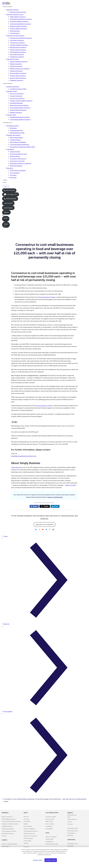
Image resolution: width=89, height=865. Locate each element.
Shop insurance (15, 31)
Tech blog (13, 175)
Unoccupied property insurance (20, 108)
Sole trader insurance (17, 54)
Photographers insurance (18, 73)
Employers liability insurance (19, 21)
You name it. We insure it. (18, 158)
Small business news (16, 130)
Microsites (13, 177)
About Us (6, 624)
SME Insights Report (16, 137)
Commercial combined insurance (21, 38)
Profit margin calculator (18, 170)
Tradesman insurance (17, 57)
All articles (13, 128)
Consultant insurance (17, 40)
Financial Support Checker (47, 297)
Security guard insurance (18, 78)
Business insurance (7, 6)
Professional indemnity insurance (21, 19)
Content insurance (16, 96)
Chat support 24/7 (10, 194)
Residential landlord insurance (20, 117)
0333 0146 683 (9, 191)
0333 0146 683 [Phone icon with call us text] (10, 198)
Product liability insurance (18, 28)
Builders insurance (16, 64)
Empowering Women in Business (20, 163)
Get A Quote (8, 203)
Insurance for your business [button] (15, 35)
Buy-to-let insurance (16, 93)
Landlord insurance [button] (12, 86)
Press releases (7, 711)
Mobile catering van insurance (19, 68)
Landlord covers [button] (11, 91)
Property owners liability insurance (21, 101)
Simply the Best (15, 151)
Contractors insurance (17, 42)
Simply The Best (70, 485)
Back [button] (5, 219)
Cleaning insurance (16, 71)
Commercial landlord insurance (20, 119)
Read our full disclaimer (55, 497)
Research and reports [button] (13, 135)
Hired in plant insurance (18, 75)
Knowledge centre (7, 122)
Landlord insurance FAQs (18, 89)
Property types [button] (11, 115)
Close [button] (6, 225)
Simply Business (16, 467)
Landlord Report (15, 140)
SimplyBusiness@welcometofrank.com (23, 456)
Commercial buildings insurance (20, 24)
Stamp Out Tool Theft (17, 161)
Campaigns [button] (10, 149)
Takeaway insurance (16, 80)
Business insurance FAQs (18, 12)
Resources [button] (9, 168)
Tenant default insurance (18, 110)
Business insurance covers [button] (14, 14)
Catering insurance (16, 66)
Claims (4, 182)
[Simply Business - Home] (6, 3)
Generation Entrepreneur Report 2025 (22, 147)
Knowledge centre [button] (12, 126)
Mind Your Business (16, 166)
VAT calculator (14, 173)
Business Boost (15, 156)
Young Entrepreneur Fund (18, 154)
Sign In (6, 212)
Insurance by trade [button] (12, 59)
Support (5, 180)
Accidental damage (16, 103)
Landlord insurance (7, 83)
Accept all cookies (50, 860)
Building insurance (16, 112)
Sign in (5, 186)
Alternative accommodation (19, 105)
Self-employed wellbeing (18, 142)
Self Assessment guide (17, 133)
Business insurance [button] (12, 9)
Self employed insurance (18, 52)
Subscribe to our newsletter (44, 524)
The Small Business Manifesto (19, 144)
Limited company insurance (19, 45)
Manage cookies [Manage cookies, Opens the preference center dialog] (37, 860)
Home (5, 536)
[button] (44, 215)
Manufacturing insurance (18, 47)
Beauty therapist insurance (18, 61)
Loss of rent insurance (17, 98)
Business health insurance (18, 26)
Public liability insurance (17, 17)
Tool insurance (15, 33)
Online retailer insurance (18, 50)
